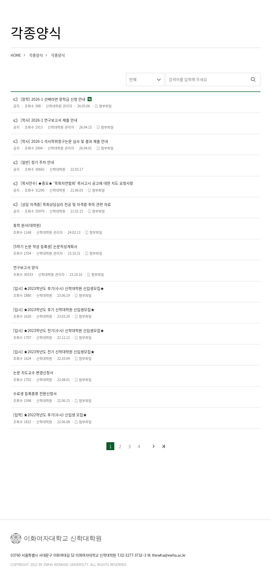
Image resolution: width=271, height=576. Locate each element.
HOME (16, 55)
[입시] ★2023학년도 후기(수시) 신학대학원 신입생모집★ (58, 288)
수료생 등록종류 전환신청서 (35, 393)
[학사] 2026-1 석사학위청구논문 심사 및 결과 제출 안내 (60, 141)
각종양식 (36, 55)
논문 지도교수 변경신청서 (33, 372)
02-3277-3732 (131, 555)
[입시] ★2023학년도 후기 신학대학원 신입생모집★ (53, 309)
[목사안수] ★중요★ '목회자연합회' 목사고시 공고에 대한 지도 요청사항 (73, 183)
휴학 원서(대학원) (27, 225)
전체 (133, 79)
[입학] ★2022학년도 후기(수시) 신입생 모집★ (50, 414)
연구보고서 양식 (25, 267)
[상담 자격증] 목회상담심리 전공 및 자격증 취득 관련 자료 (62, 204)
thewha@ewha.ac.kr (169, 555)
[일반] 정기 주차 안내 (33, 162)
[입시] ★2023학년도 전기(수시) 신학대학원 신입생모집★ (58, 330)
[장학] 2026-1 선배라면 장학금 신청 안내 (49, 99)
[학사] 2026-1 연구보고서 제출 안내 (45, 120)
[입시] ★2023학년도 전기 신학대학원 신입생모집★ (53, 351)
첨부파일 (105, 105)
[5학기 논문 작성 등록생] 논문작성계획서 (45, 246)
